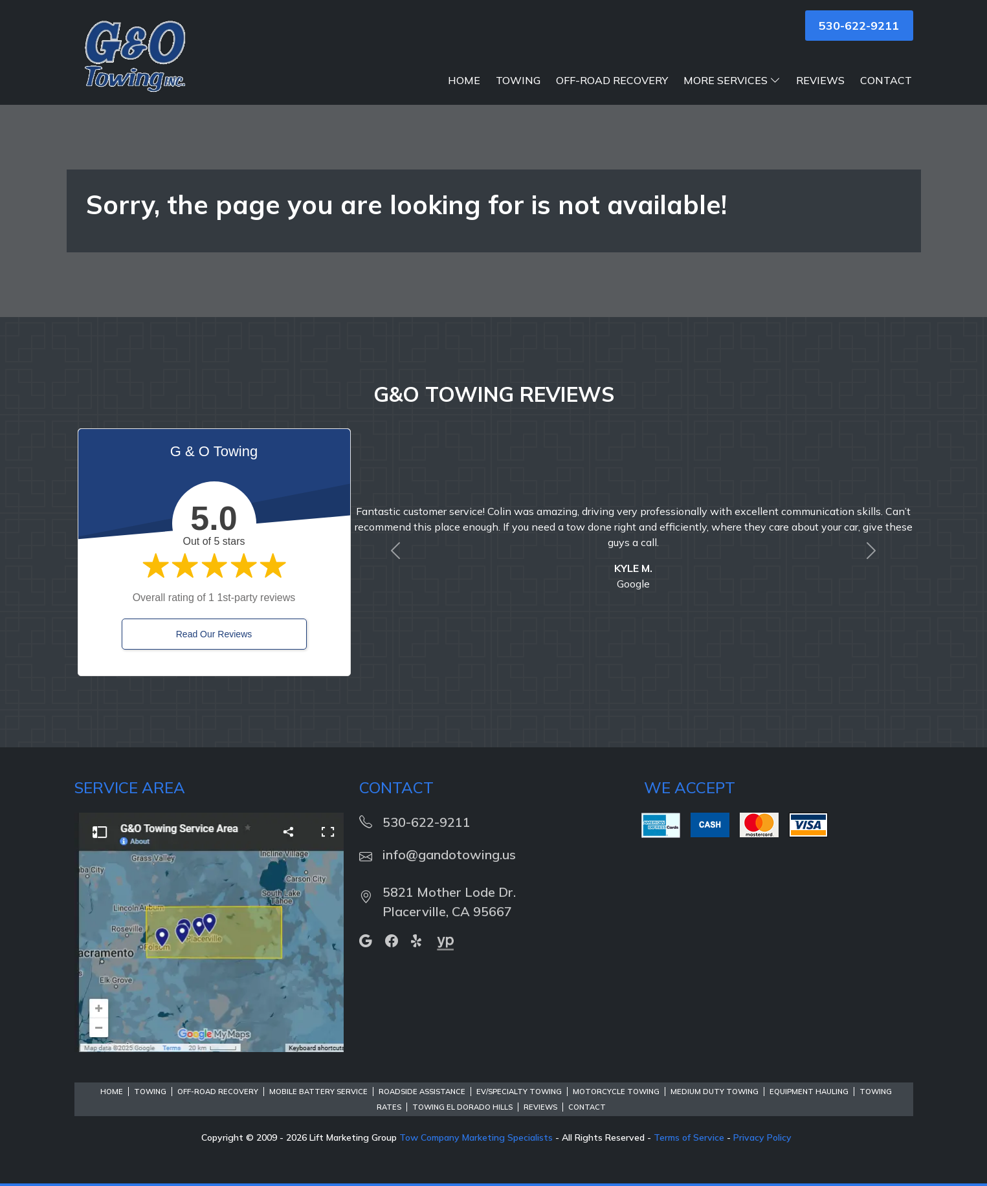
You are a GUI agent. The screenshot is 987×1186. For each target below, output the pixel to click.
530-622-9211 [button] (859, 25)
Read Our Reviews (214, 634)
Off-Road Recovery (612, 80)
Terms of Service (689, 1137)
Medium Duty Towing (715, 1091)
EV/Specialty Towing (519, 1091)
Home (464, 80)
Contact (886, 80)
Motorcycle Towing (616, 1091)
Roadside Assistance (422, 1091)
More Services (732, 80)
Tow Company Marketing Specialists (476, 1137)
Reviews (820, 80)
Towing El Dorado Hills (462, 1107)
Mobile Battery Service (318, 1091)
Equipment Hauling (809, 1091)
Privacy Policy (762, 1137)
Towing (518, 80)
